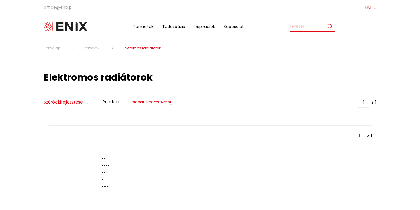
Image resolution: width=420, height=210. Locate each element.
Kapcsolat (234, 26)
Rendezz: (111, 102)
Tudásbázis (173, 26)
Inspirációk (204, 26)
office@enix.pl (58, 7)
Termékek (143, 26)
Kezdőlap (52, 48)
